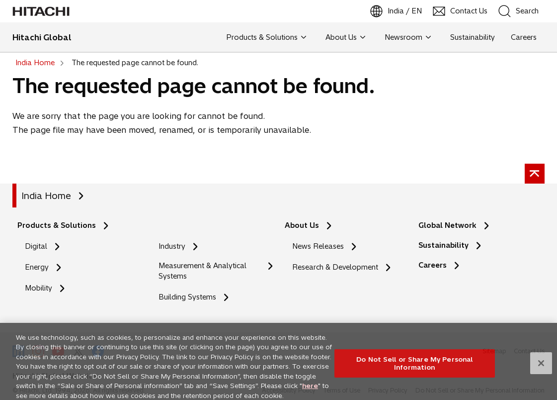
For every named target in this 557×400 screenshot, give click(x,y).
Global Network (447, 225)
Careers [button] (524, 37)
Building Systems (187, 297)
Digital (36, 246)
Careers (432, 265)
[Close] (541, 368)
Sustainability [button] (472, 37)
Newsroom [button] (408, 37)
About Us (302, 225)
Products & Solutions (56, 225)
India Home (46, 196)
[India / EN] (396, 11)
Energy (37, 267)
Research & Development (335, 267)
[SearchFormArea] (525, 11)
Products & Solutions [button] (266, 37)
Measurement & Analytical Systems (202, 271)
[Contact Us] (460, 11)
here (310, 391)
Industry (172, 246)
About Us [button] (345, 37)
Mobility (38, 288)
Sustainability (443, 245)
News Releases (318, 246)
